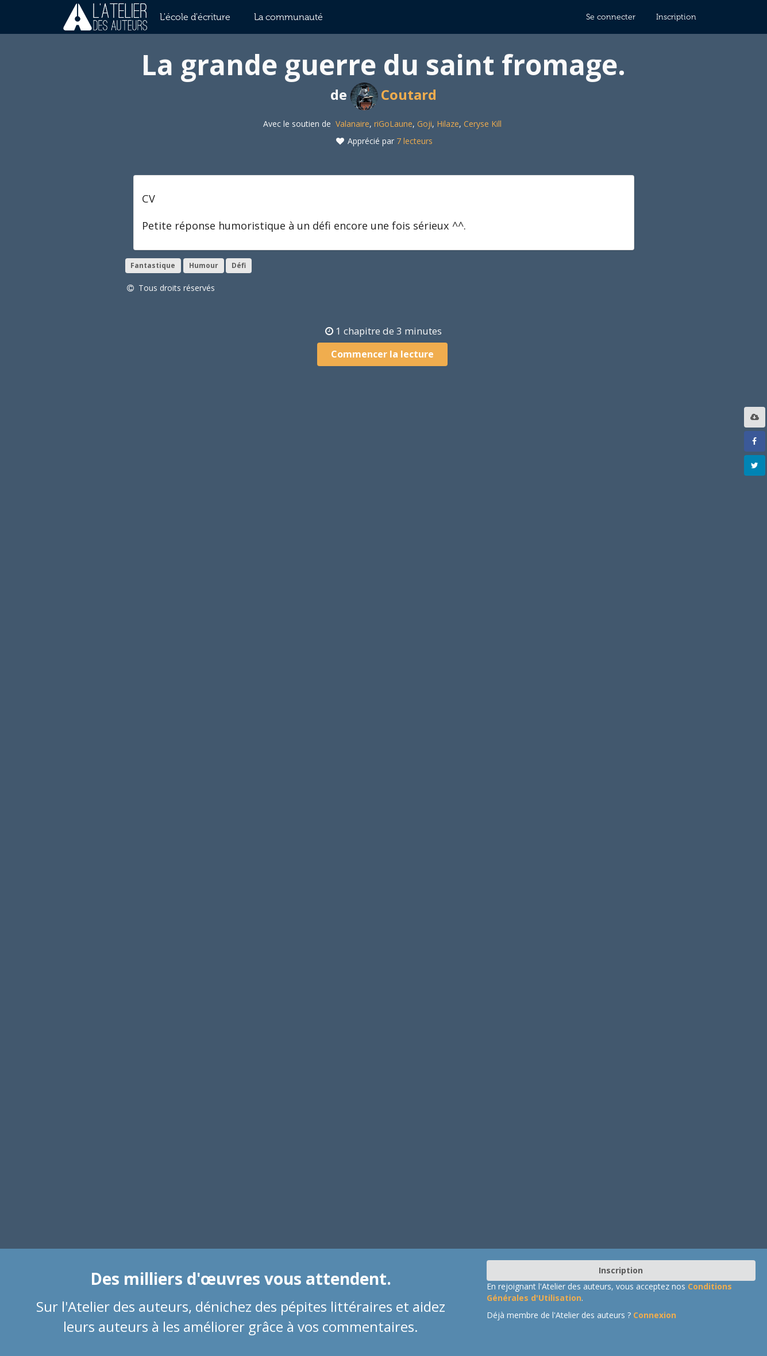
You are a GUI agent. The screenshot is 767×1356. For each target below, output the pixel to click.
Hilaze (448, 123)
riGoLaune (393, 123)
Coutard (393, 94)
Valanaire (352, 123)
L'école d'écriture (195, 16)
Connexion (654, 1315)
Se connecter (610, 17)
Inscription (676, 17)
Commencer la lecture (382, 354)
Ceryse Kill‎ (483, 123)
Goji (424, 123)
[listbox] (756, 417)
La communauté (288, 16)
